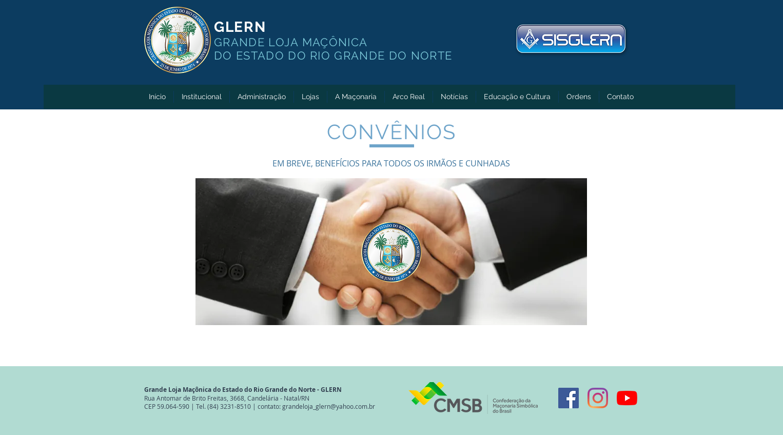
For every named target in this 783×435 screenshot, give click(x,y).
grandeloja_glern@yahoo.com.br (328, 406)
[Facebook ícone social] (568, 398)
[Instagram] (598, 398)
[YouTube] (627, 398)
